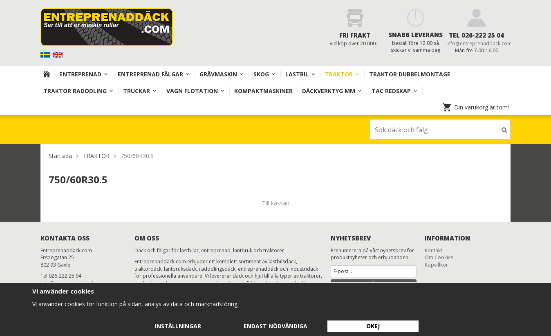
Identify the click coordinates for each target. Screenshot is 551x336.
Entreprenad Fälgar (154, 74)
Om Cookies (439, 257)
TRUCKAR (140, 91)
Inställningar (178, 326)
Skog (264, 74)
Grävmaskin (221, 74)
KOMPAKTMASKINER (263, 91)
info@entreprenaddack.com (479, 43)
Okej (373, 326)
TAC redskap (395, 91)
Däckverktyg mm (332, 91)
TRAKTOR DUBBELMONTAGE (409, 74)
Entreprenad (83, 74)
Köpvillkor (436, 264)
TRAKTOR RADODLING (78, 91)
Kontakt (433, 250)
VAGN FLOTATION (195, 91)
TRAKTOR (342, 74)
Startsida (60, 155)
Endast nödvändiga (275, 326)
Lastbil (300, 74)
